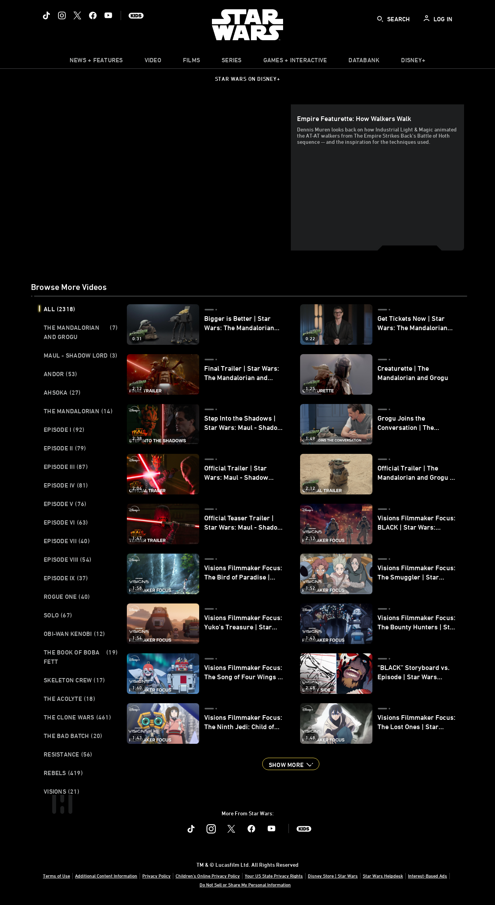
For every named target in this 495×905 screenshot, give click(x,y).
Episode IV (66, 485)
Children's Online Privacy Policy (208, 875)
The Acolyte (69, 698)
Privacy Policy (156, 875)
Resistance (68, 754)
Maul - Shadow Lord (80, 355)
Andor (60, 373)
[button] (290, 764)
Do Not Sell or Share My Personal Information (245, 884)
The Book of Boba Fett (81, 657)
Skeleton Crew (74, 680)
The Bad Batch (73, 735)
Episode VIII (67, 559)
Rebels (63, 772)
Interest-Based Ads (427, 875)
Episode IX (66, 578)
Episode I (64, 429)
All (59, 309)
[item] (96, 61)
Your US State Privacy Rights (274, 875)
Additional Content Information (106, 875)
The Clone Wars (77, 717)
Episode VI (66, 522)
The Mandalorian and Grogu (81, 332)
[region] (162, 177)
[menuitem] (153, 61)
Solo (58, 615)
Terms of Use (56, 875)
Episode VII (67, 540)
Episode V (65, 503)
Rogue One (67, 596)
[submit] (380, 19)
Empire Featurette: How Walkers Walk (354, 118)
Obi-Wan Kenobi (74, 633)
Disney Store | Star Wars (333, 875)
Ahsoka (62, 392)
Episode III (66, 466)
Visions (61, 791)
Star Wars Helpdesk (383, 875)
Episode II (65, 448)
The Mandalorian (78, 411)
